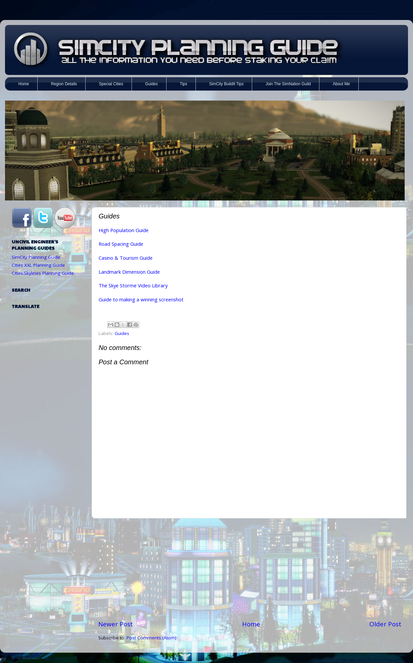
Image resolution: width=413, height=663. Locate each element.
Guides (122, 333)
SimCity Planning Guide (36, 257)
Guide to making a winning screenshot (141, 299)
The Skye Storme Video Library (133, 285)
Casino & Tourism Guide (126, 257)
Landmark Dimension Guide (129, 271)
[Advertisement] (250, 569)
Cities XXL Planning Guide (38, 265)
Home (251, 624)
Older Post (385, 624)
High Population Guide (124, 230)
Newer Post (115, 624)
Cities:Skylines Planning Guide (43, 273)
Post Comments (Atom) (152, 638)
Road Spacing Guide (121, 243)
